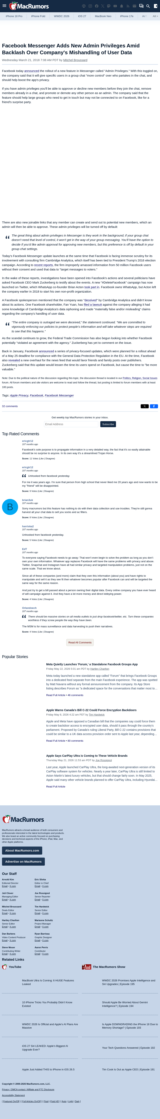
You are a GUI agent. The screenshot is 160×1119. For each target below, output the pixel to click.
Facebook (36, 395)
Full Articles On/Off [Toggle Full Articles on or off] (31, 1101)
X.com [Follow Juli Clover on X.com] (13, 898)
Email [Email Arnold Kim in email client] (5, 884)
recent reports (43, 265)
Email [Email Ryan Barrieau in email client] (37, 938)
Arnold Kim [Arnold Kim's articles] (8, 877)
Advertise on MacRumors (23, 859)
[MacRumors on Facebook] (97, 6)
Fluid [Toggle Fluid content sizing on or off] (46, 1101)
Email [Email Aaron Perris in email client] (37, 952)
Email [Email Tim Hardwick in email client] (37, 911)
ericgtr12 (27, 440)
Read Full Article (55, 695)
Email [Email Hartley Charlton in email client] (5, 925)
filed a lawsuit (93, 304)
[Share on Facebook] (154, 406)
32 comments (10, 406)
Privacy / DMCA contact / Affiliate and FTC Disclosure (28, 1089)
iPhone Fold (38, 16)
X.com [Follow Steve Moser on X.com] (13, 952)
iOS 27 (82, 16)
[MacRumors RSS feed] (128, 6)
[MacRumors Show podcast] (84, 6)
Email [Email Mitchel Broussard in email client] (5, 911)
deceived (91, 300)
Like (42, 458)
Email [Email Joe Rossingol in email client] (37, 898)
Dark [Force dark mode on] (77, 1101)
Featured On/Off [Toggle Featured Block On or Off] (11, 1101)
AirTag (146, 16)
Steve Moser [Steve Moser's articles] (8, 945)
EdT (24, 549)
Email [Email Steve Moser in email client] (5, 952)
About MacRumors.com (22, 848)
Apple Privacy (19, 395)
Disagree (49, 458)
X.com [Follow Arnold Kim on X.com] (13, 884)
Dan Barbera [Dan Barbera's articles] (8, 932)
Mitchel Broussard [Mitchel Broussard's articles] (11, 904)
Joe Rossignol (103, 760)
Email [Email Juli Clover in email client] (5, 898)
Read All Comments (80, 642)
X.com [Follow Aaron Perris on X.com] (45, 952)
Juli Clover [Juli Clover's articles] (7, 891)
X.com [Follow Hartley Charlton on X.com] (13, 925)
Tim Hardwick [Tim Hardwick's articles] (42, 904)
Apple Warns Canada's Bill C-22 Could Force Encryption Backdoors (101, 710)
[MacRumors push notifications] (122, 6)
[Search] (149, 6)
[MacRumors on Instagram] (90, 6)
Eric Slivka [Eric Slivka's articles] (40, 877)
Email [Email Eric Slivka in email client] (37, 884)
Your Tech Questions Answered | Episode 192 (128, 1045)
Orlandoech (29, 607)
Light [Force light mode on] (70, 1101)
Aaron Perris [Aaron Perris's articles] (41, 945)
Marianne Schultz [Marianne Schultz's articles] (44, 918)
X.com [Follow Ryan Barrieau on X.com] (45, 938)
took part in (91, 287)
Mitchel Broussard (75, 60)
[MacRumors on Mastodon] (109, 6)
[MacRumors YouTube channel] (115, 6)
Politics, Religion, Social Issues (140, 378)
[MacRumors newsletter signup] (134, 6)
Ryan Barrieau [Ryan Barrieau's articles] (42, 932)
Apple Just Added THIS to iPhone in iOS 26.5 (48, 1067)
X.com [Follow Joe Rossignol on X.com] (45, 898)
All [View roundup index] (155, 16)
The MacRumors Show (109, 965)
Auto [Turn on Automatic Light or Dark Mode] (64, 1101)
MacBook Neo (103, 16)
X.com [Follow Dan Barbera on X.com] (13, 938)
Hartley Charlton (99, 668)
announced (31, 71)
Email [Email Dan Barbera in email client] (5, 938)
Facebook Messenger (59, 395)
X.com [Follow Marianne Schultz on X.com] (45, 925)
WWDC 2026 (61, 16)
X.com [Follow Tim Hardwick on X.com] (45, 911)
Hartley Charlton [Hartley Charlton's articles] (10, 918)
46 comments (75, 695)
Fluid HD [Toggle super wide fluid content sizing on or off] (54, 1101)
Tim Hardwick (97, 714)
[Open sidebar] (155, 6)
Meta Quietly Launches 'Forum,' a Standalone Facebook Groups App (101, 664)
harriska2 (28, 526)
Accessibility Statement (13, 1095)
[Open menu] (4, 6)
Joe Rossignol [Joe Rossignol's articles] (42, 891)
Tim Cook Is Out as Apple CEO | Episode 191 (128, 1067)
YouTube (15, 965)
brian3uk (27, 500)
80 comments (75, 740)
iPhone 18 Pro (14, 16)
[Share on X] (145, 406)
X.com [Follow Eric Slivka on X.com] (45, 884)
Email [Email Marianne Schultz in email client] (37, 925)
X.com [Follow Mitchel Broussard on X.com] (13, 911)
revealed (14, 360)
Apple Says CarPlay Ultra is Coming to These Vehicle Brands (95, 756)
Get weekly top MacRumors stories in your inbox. (80, 417)
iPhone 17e (126, 16)
